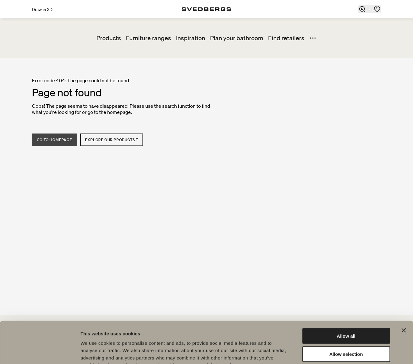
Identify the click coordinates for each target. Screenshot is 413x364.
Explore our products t (111, 139)
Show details (322, 351)
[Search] (362, 9)
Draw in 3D (42, 9)
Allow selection (346, 316)
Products (108, 38)
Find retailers (286, 38)
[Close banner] (403, 292)
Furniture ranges (148, 38)
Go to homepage (54, 139)
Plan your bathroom (236, 38)
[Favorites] (377, 9)
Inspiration (190, 38)
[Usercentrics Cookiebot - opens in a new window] (40, 352)
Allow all (346, 297)
